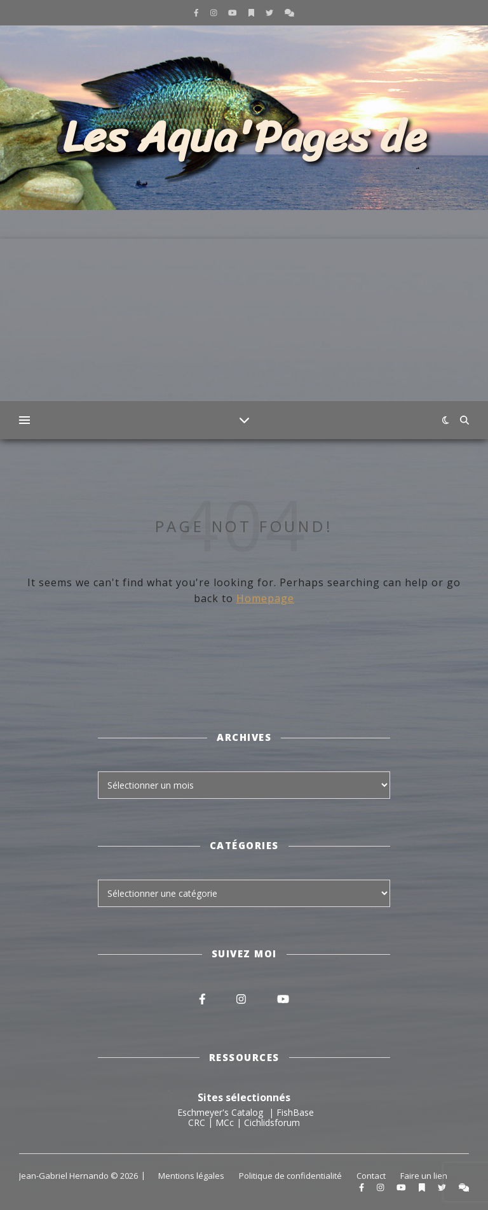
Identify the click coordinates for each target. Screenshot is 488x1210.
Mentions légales (191, 1175)
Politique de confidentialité (290, 1175)
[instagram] (214, 12)
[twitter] (270, 12)
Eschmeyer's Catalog (220, 1112)
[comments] (289, 12)
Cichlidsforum (272, 1122)
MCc (224, 1122)
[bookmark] (252, 12)
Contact (371, 1175)
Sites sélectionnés (244, 1097)
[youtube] (233, 12)
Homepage (265, 598)
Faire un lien (423, 1175)
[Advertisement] (244, 328)
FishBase (295, 1112)
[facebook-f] (197, 12)
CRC (196, 1122)
